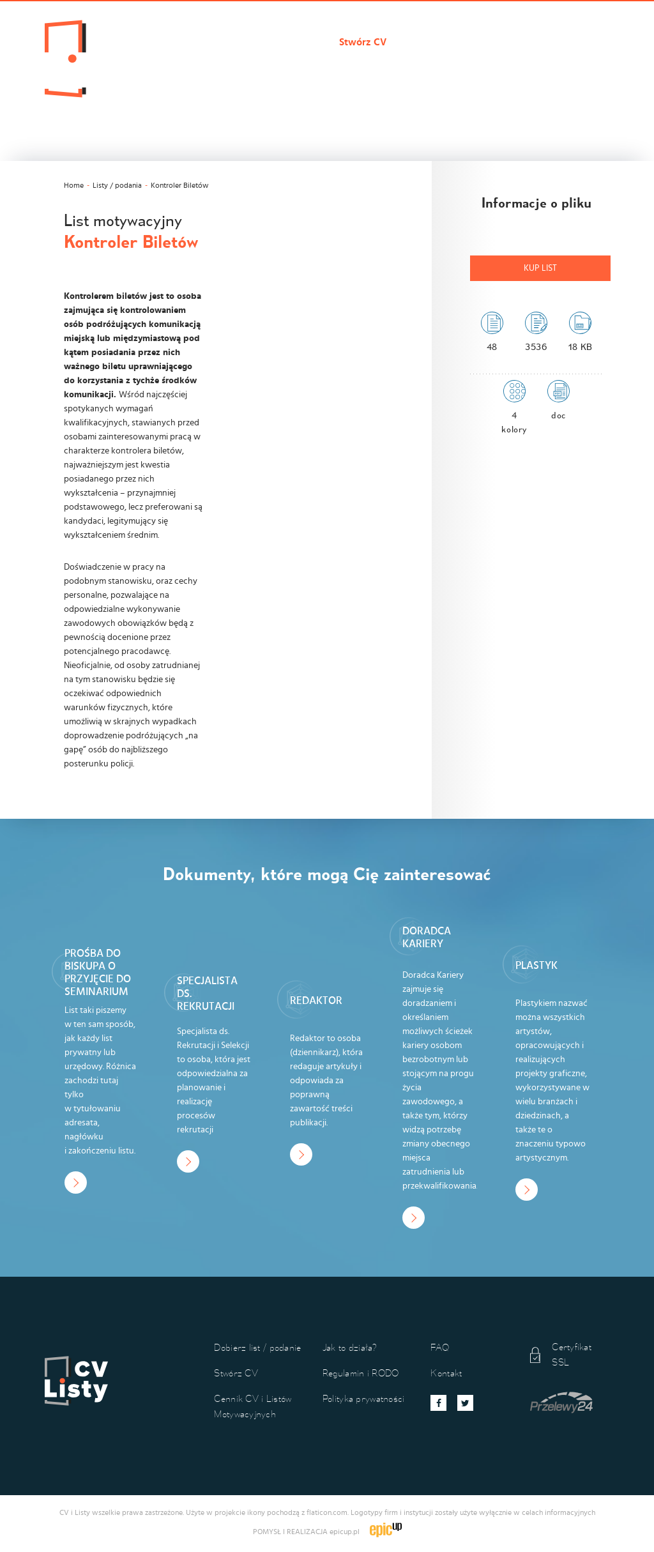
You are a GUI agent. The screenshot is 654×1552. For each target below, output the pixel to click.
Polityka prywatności (364, 1398)
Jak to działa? (183, 64)
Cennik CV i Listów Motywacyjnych (487, 42)
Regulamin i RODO (361, 1372)
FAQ (439, 1347)
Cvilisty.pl (175, 42)
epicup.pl (345, 1531)
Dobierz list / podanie (268, 42)
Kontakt (253, 64)
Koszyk (309, 64)
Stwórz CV (362, 42)
